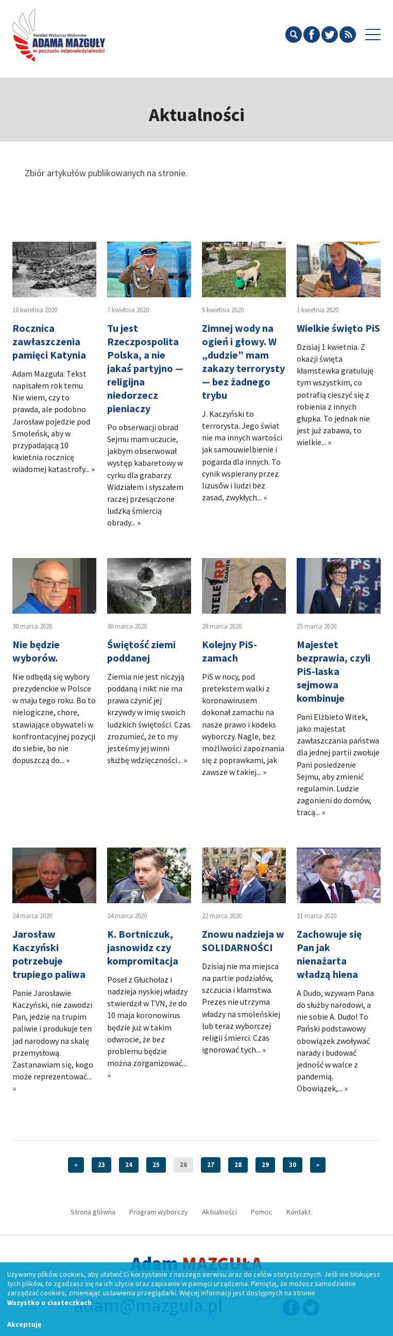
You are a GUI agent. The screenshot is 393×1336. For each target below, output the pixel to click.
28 (238, 1164)
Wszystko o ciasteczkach (49, 1302)
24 (128, 1164)
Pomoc (261, 1211)
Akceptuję (24, 1324)
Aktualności (219, 1211)
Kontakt (298, 1211)
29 (265, 1164)
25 (156, 1164)
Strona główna (93, 1211)
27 (210, 1164)
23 (101, 1164)
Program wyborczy (158, 1211)
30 (292, 1164)
